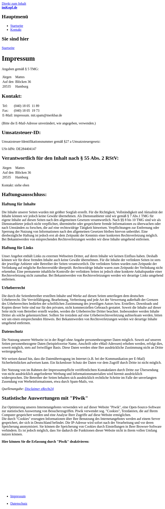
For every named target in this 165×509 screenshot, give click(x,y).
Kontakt (15, 29)
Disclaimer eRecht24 (39, 389)
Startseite (16, 26)
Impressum (18, 496)
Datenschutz (18, 503)
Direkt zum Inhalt (14, 3)
